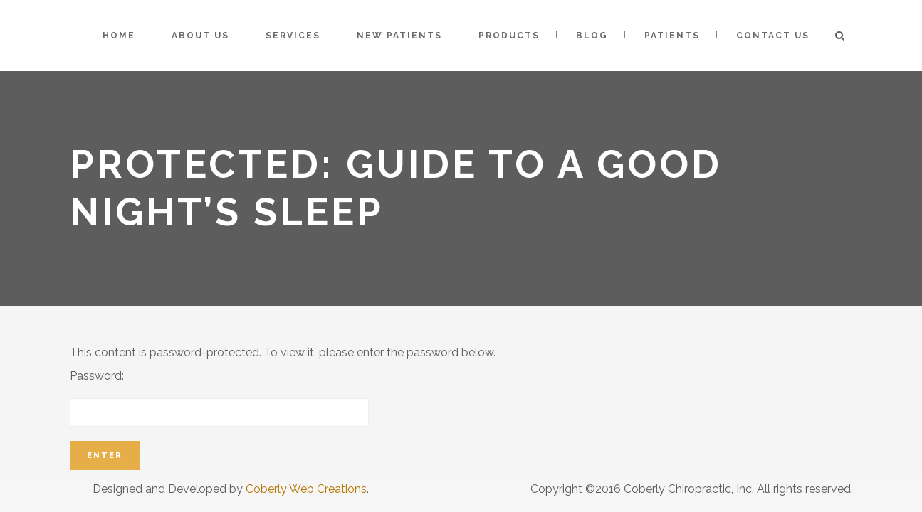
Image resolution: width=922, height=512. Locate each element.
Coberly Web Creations (306, 489)
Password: (219, 398)
